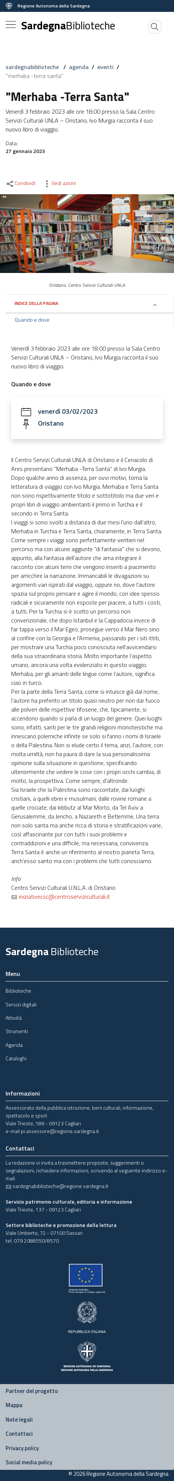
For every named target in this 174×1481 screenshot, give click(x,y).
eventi (105, 66)
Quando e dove (32, 320)
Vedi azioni (59, 183)
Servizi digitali (21, 1004)
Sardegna (68, 25)
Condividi (20, 183)
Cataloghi (16, 1058)
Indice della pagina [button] (36, 303)
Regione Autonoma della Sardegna (54, 6)
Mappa (14, 1405)
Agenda (14, 1045)
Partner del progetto (32, 1391)
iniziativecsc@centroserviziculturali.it (60, 896)
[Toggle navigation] (11, 24)
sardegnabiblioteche (33, 66)
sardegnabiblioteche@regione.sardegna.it (57, 1186)
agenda (79, 66)
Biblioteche (18, 991)
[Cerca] (155, 27)
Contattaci (19, 1433)
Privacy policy (22, 1448)
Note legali (19, 1419)
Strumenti (17, 1031)
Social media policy (29, 1462)
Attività (14, 1018)
